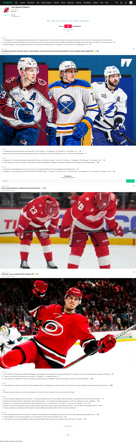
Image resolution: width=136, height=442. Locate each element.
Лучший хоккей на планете (8, 190)
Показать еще (68, 426)
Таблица (70, 21)
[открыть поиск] (116, 2)
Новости (76, 21)
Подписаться (6, 15)
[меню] (16, 2)
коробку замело (5, 53)
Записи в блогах (84, 21)
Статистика (64, 21)
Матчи (58, 21)
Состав (53, 21)
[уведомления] (121, 2)
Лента (48, 21)
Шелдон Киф (16, 16)
